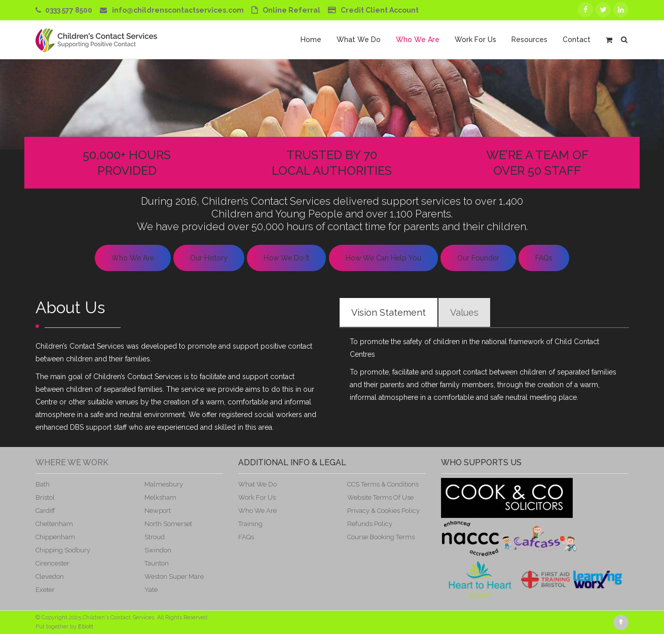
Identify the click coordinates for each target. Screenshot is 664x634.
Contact (577, 39)
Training (250, 524)
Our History (209, 258)
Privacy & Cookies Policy (383, 510)
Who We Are (417, 39)
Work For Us (475, 39)
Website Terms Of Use (380, 497)
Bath (42, 484)
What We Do (359, 39)
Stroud (154, 537)
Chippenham (55, 537)
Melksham (160, 497)
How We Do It (286, 258)
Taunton (156, 563)
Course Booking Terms (381, 537)
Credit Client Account (380, 10)
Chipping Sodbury (62, 550)
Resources (529, 39)
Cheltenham (54, 524)
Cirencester (52, 563)
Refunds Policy (369, 524)
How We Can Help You (383, 258)
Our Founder (478, 258)
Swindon (157, 550)
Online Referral (291, 10)
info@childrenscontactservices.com (178, 10)
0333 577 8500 (68, 10)
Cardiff (45, 510)
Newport (157, 510)
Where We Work (71, 462)
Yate (151, 589)
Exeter (45, 589)
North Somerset (168, 524)
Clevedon (49, 576)
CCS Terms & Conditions (383, 484)
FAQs (543, 258)
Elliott (85, 626)
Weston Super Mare (174, 576)
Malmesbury (163, 484)
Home (311, 39)
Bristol (45, 497)
